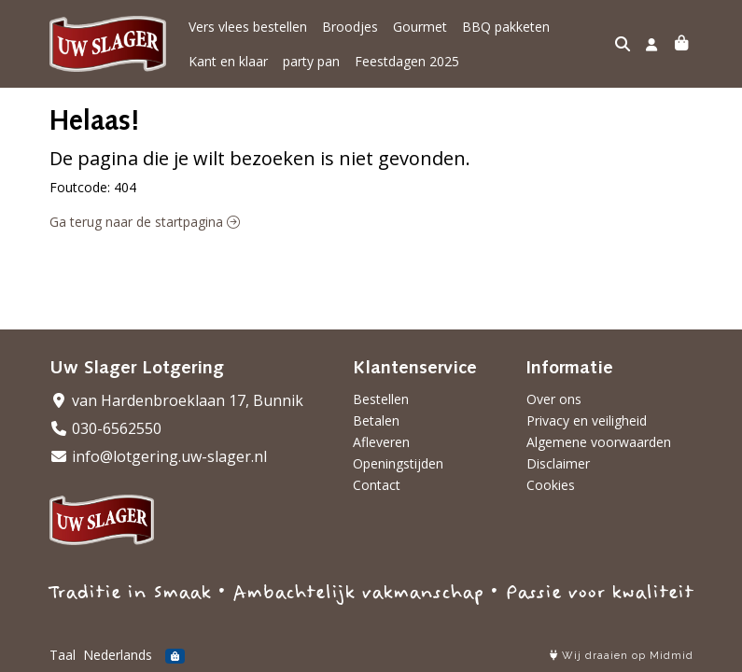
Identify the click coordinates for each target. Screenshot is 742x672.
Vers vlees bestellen (248, 26)
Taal (62, 655)
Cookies (550, 485)
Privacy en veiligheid (586, 420)
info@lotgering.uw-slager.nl (158, 456)
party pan (311, 61)
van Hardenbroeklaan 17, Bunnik (176, 400)
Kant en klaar (228, 61)
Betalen (376, 420)
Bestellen (381, 399)
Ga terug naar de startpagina (144, 222)
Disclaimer (558, 463)
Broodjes (350, 26)
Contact (376, 485)
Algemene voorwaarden (598, 442)
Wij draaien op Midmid (621, 656)
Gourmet (420, 26)
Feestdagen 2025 (407, 61)
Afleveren (381, 442)
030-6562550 (105, 428)
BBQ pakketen (506, 26)
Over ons (553, 399)
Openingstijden (398, 463)
